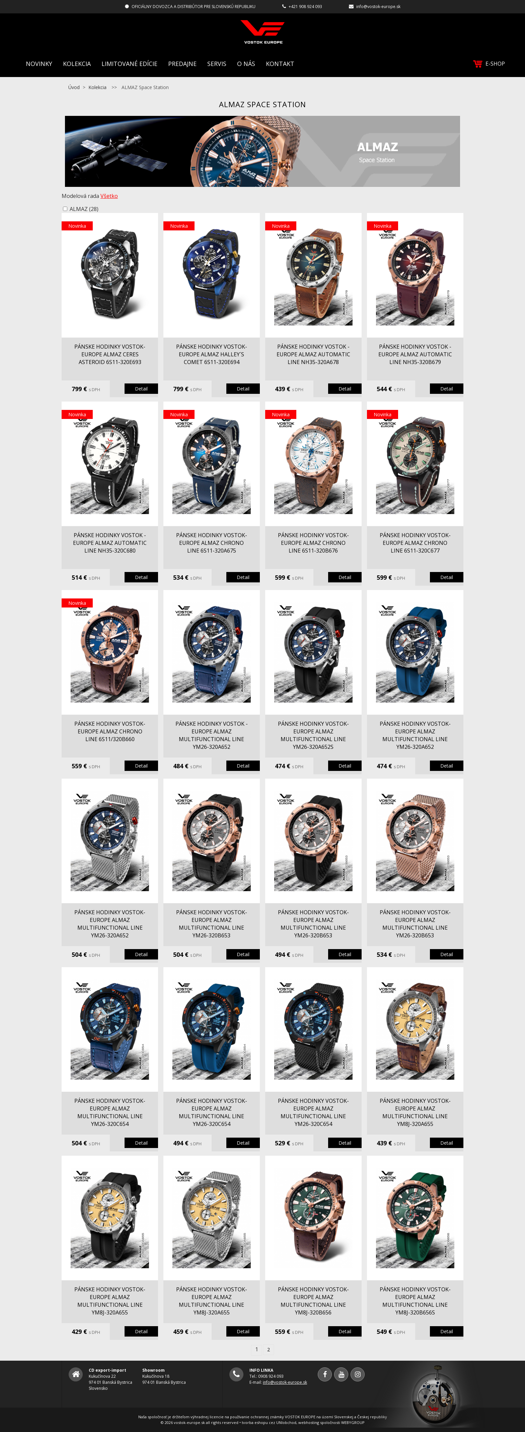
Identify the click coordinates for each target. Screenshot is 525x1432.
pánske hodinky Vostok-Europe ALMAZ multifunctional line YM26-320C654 (109, 1112)
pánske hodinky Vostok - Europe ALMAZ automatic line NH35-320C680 (110, 542)
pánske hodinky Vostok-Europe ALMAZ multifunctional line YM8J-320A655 (415, 1112)
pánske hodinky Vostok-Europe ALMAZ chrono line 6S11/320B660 (109, 731)
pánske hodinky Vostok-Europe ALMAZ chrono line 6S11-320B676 (313, 542)
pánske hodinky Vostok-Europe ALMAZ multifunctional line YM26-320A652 (415, 735)
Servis (216, 64)
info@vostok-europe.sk (378, 6)
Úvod (74, 87)
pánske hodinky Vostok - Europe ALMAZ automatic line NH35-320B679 (415, 354)
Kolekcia (77, 64)
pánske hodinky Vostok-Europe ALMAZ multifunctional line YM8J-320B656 (313, 1301)
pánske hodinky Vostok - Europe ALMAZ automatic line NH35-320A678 (313, 354)
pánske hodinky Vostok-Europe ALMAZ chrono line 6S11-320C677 (415, 542)
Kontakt (280, 64)
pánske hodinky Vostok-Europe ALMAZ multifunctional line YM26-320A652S (313, 735)
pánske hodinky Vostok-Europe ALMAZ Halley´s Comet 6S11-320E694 (211, 354)
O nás (246, 64)
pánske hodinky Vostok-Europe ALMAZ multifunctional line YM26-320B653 (211, 924)
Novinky (39, 64)
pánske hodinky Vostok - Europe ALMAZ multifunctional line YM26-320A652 (211, 735)
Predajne (182, 64)
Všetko (109, 196)
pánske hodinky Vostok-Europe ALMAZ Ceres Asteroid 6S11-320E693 (109, 354)
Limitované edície (129, 64)
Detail (141, 388)
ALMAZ (84, 209)
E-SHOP (489, 64)
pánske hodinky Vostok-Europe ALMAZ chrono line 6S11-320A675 (211, 542)
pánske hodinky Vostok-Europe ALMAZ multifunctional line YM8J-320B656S (415, 1301)
